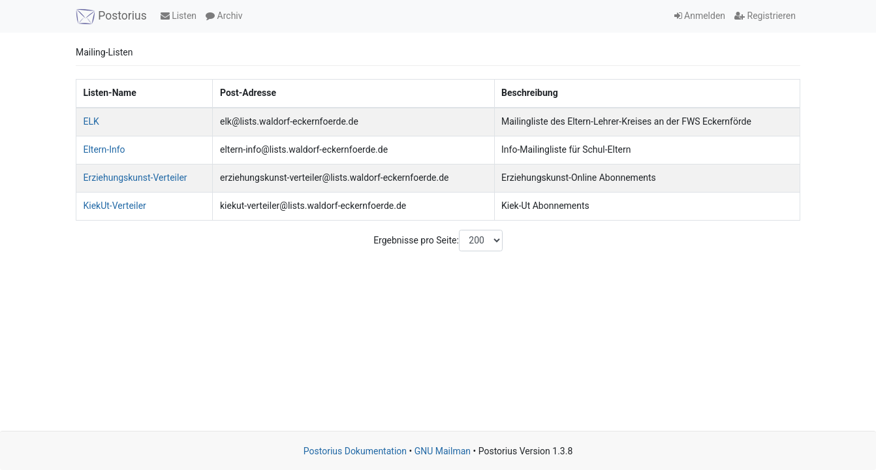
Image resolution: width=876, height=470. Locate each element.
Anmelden (700, 15)
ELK (91, 121)
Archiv (224, 15)
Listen (178, 15)
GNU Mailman (443, 451)
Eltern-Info (104, 149)
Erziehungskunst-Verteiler (135, 177)
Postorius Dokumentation (355, 451)
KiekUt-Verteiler (115, 205)
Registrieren (765, 15)
